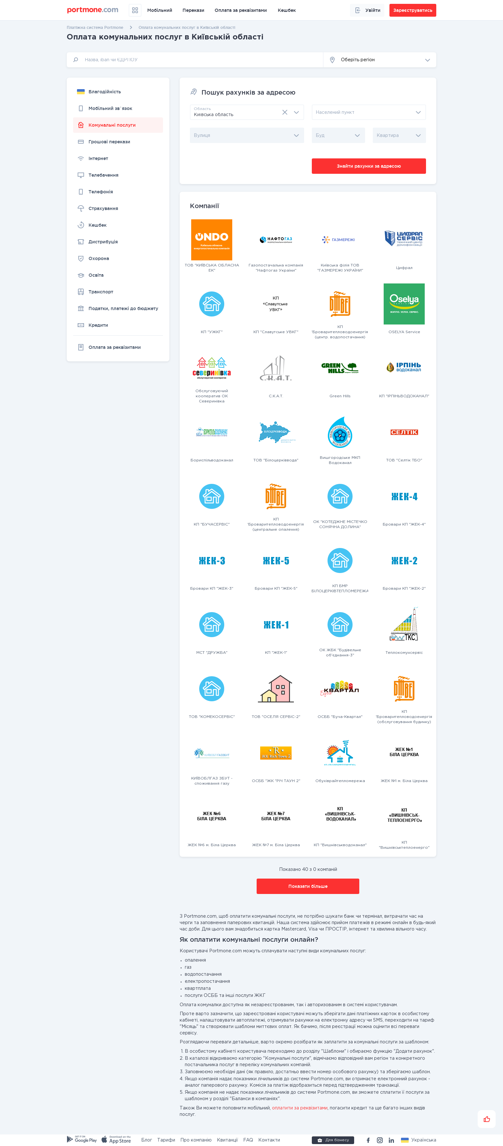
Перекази (193, 10)
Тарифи (166, 1140)
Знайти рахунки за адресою (369, 166)
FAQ (248, 1140)
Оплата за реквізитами (241, 10)
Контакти (269, 1140)
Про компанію (196, 1140)
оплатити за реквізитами (300, 1108)
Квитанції (227, 1140)
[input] (195, 59)
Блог (146, 1140)
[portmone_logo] (92, 10)
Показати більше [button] (308, 886)
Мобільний (159, 10)
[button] (379, 59)
